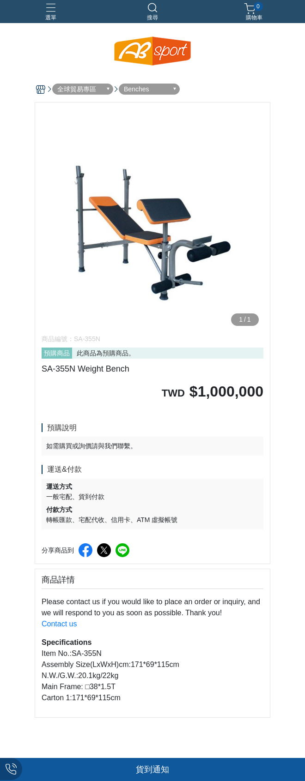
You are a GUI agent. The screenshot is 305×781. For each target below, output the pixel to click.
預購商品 (57, 353)
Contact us (59, 624)
